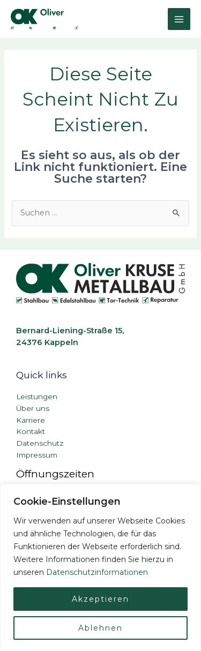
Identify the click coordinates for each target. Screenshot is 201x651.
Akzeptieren (100, 599)
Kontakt (30, 431)
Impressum (36, 455)
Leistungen (36, 396)
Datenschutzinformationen (97, 572)
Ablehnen (100, 628)
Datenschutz (40, 443)
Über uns (32, 408)
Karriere (30, 420)
